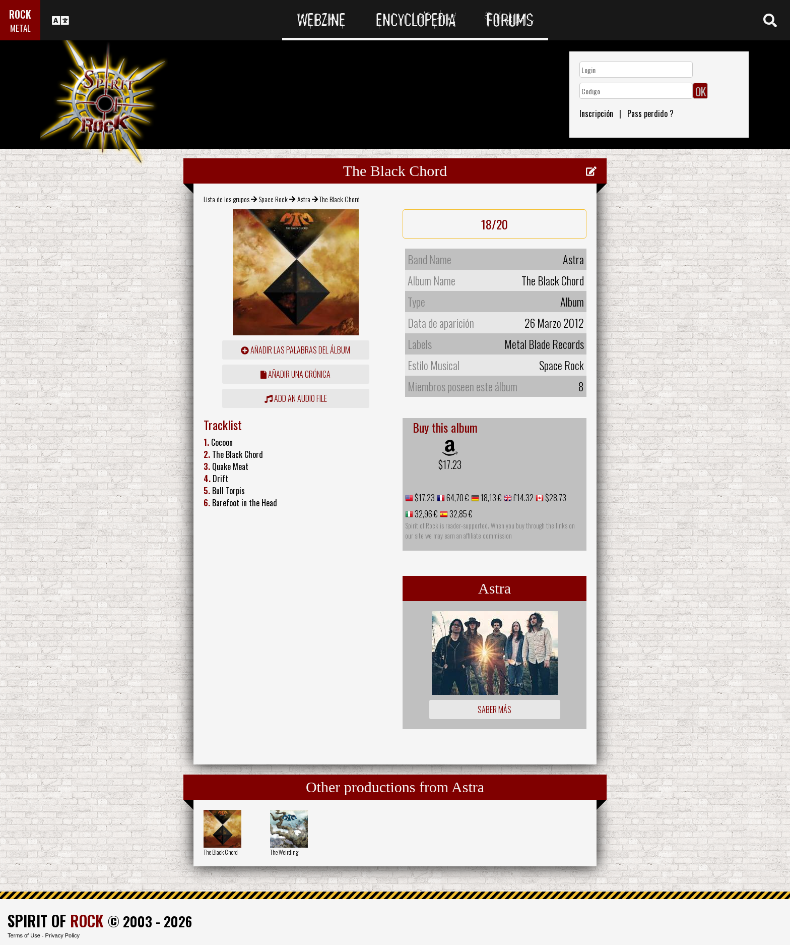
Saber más (494, 709)
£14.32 (523, 498)
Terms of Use (24, 935)
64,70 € (457, 498)
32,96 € (425, 514)
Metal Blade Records (544, 344)
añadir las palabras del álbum (295, 350)
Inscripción (596, 113)
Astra (303, 199)
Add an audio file (296, 398)
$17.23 (450, 464)
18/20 (494, 224)
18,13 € (490, 498)
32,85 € (460, 514)
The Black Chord (221, 852)
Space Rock (273, 199)
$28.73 (555, 498)
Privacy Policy (62, 935)
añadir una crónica (295, 374)
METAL (20, 28)
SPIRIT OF (55, 920)
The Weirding (284, 852)
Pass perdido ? (650, 113)
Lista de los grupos (226, 199)
